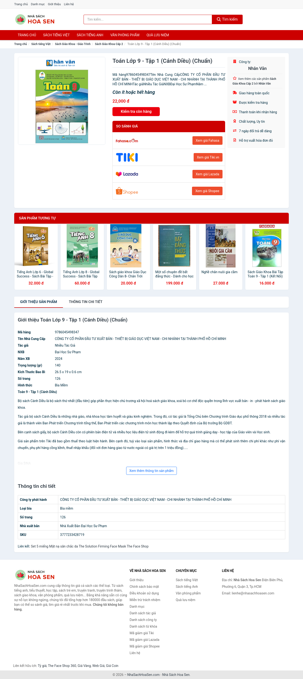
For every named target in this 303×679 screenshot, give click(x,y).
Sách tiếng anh (90, 35)
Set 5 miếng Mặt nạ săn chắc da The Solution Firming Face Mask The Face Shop (89, 546)
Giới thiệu (54, 4)
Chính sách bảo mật (144, 586)
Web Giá (98, 666)
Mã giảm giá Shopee (145, 646)
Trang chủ (21, 4)
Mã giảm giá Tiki (142, 633)
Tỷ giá (42, 666)
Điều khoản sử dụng (144, 593)
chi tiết (85, 302)
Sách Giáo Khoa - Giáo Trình (72, 44)
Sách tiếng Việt (40, 44)
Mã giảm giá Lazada (145, 640)
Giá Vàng (84, 666)
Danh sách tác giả (143, 613)
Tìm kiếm (227, 19)
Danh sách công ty (143, 620)
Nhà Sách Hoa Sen (176, 675)
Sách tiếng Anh (187, 586)
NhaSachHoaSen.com (143, 675)
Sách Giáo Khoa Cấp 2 (109, 44)
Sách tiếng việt (56, 35)
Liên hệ (69, 4)
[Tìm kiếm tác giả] (148, 19)
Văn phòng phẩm (124, 35)
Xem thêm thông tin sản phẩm (151, 471)
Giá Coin (112, 666)
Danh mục (38, 4)
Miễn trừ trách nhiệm (145, 600)
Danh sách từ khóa (143, 626)
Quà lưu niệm (158, 35)
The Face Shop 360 (62, 666)
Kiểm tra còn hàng (136, 111)
